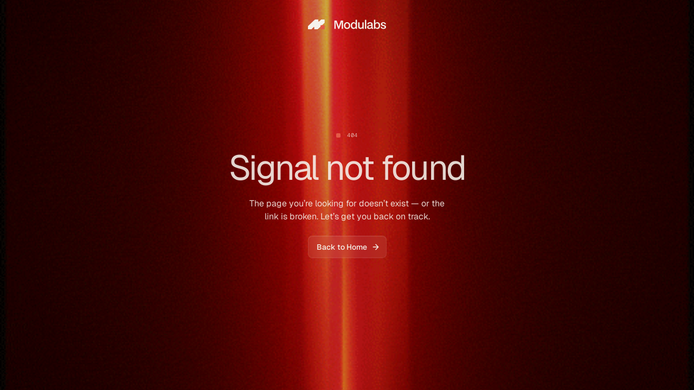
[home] (347, 24)
